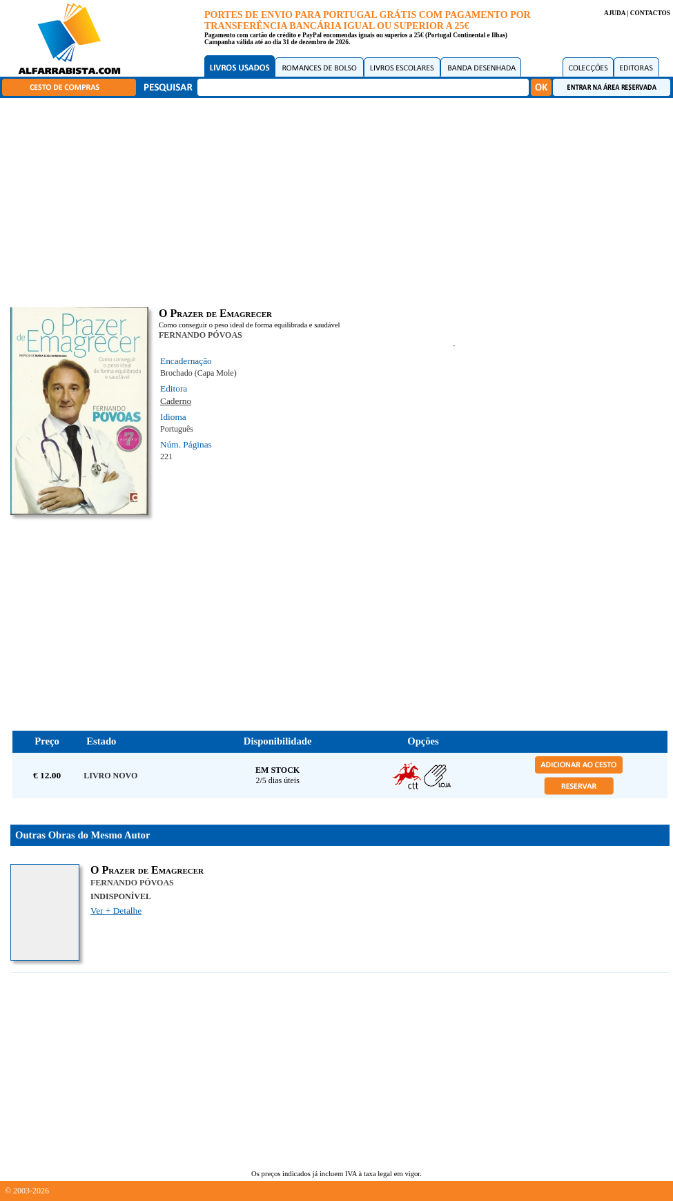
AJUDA (614, 13)
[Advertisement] (340, 200)
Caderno (175, 401)
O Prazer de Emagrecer (147, 870)
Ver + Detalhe (116, 910)
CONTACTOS (650, 13)
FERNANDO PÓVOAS (200, 335)
